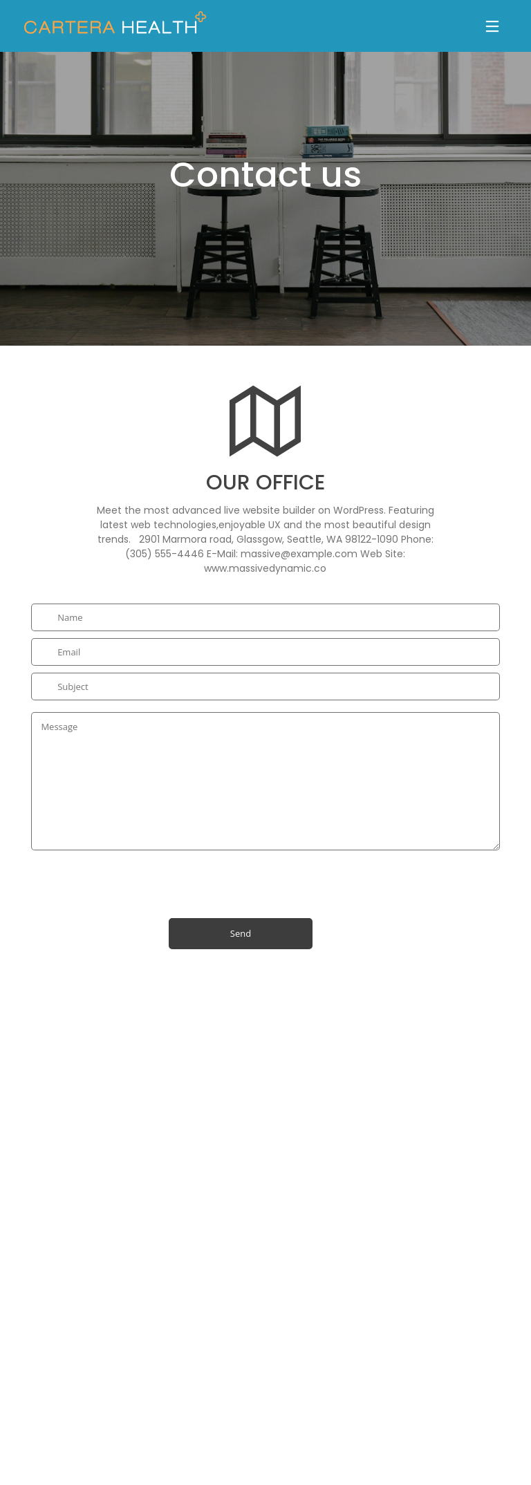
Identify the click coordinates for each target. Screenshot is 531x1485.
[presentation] (136, 877)
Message (265, 781)
